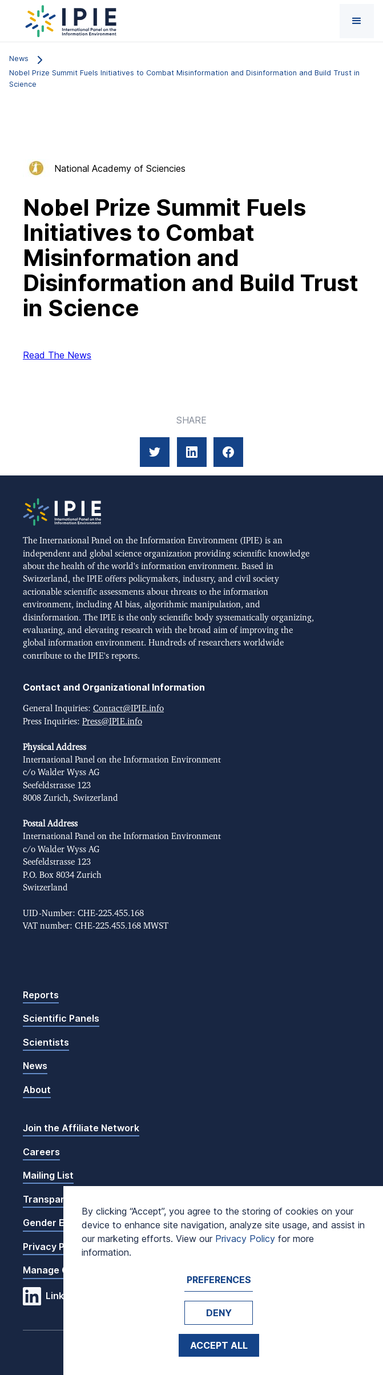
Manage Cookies (60, 1270)
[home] (68, 21)
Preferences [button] (219, 1279)
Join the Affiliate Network (81, 1128)
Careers (41, 1152)
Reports (41, 995)
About (37, 1089)
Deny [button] (219, 1312)
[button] (357, 21)
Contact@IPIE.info (128, 708)
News (35, 1065)
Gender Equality (59, 1222)
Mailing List (48, 1175)
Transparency (55, 1199)
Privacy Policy (54, 1246)
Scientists (46, 1042)
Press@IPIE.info (112, 721)
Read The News (57, 355)
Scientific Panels (61, 1018)
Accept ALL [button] (219, 1345)
